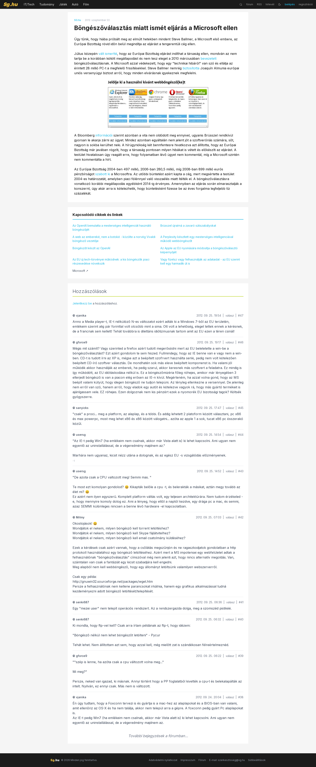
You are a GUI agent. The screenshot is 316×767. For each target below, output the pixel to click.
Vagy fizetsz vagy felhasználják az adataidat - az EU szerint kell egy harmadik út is (200, 261)
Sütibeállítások (257, 760)
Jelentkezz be (82, 303)
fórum (249, 4)
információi (104, 135)
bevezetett (208, 58)
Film (86, 4)
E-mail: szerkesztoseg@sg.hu (227, 760)
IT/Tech (29, 4)
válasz (229, 315)
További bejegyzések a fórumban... (158, 736)
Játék (63, 4)
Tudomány (46, 4)
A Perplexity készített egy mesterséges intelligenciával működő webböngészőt (196, 239)
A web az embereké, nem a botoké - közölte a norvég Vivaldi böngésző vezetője (114, 239)
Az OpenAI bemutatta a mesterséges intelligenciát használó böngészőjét (112, 227)
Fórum (202, 760)
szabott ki (102, 174)
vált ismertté (108, 54)
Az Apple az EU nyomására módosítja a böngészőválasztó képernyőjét (199, 250)
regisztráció (306, 4)
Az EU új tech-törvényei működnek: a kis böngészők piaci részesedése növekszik (111, 261)
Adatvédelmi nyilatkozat (163, 760)
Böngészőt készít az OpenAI (91, 248)
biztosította (191, 68)
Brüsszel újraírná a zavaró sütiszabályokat (188, 225)
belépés (290, 4)
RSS (259, 4)
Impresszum (188, 760)
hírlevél (270, 4)
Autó (75, 4)
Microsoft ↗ (80, 270)
